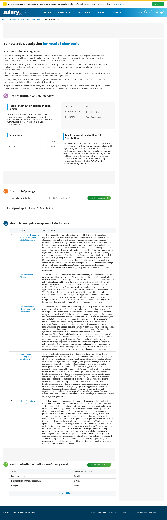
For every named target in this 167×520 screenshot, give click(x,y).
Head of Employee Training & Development (27, 356)
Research (13, 19)
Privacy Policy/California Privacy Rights (105, 512)
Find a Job (118, 12)
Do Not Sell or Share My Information (148, 512)
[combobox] (30, 198)
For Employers (65, 12)
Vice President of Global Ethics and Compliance (27, 309)
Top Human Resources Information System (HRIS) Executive (29, 237)
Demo (148, 12)
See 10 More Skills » (62, 493)
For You (48, 12)
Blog (140, 12)
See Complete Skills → (96, 464)
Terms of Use (127, 512)
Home (4, 19)
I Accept (158, 4)
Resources (103, 12)
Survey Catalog (85, 12)
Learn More (120, 4)
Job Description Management (30, 19)
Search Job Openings (99, 198)
